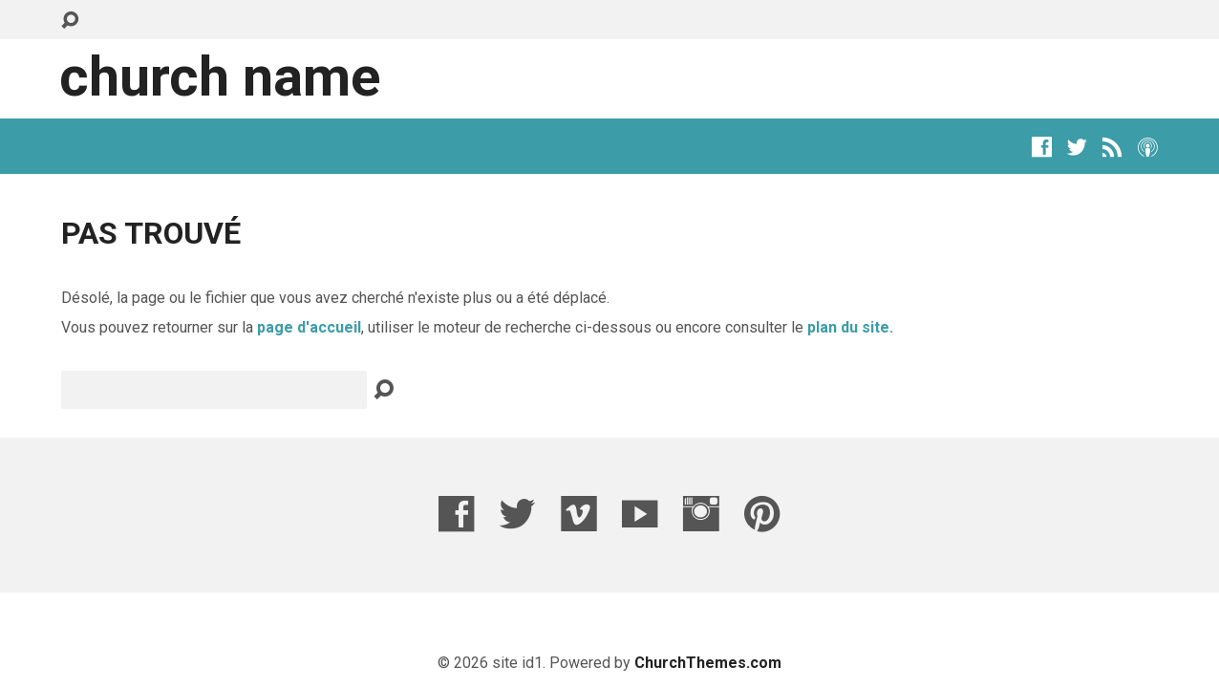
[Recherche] (214, 390)
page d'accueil (309, 327)
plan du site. (850, 327)
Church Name (219, 77)
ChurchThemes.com (707, 663)
